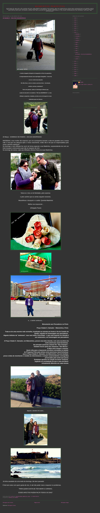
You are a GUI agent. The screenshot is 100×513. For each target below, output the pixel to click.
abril (76, 50)
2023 (75, 18)
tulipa (81, 82)
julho (76, 44)
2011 (75, 69)
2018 (75, 28)
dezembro (77, 34)
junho (76, 46)
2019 (75, 26)
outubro (77, 38)
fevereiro (77, 56)
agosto (76, 42)
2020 (75, 24)
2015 (75, 61)
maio (76, 48)
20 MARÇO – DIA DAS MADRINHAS (14, 18)
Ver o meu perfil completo (85, 84)
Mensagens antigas (65, 502)
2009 (75, 73)
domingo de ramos (13, 497)
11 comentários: (35, 496)
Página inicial (37, 502)
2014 (75, 63)
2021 (75, 22)
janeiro (77, 58)
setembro (77, 40)
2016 (75, 32)
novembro (77, 36)
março (76, 52)
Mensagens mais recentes (8, 502)
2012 (75, 67)
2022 (75, 20)
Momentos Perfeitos (50, 6)
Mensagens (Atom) (12, 505)
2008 (75, 75)
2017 (75, 30)
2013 (75, 65)
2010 (75, 71)
